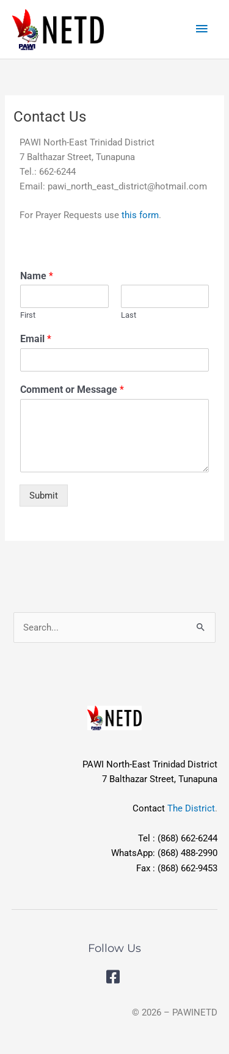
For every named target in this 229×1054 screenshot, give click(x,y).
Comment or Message (72, 389)
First (27, 315)
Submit (43, 495)
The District (191, 808)
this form (140, 215)
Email (35, 339)
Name (36, 276)
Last (128, 315)
